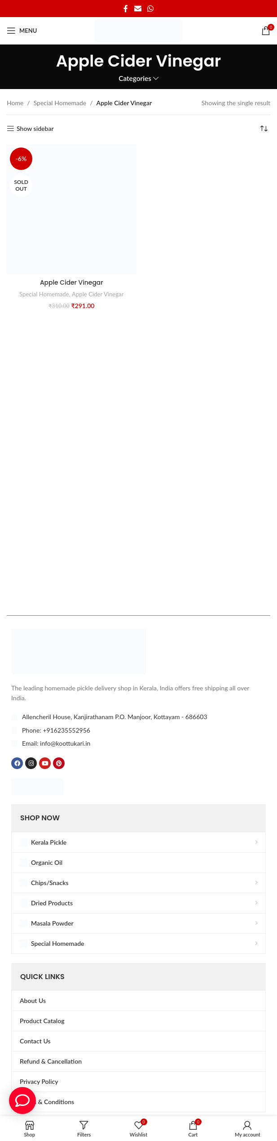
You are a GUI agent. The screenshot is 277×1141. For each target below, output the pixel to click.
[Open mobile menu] (21, 31)
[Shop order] (263, 128)
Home (15, 103)
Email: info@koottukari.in (56, 743)
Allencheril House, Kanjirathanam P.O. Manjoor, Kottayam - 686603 (114, 716)
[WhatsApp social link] (151, 8)
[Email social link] (137, 8)
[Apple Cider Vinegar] (71, 209)
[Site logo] (138, 30)
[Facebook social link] (125, 8)
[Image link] (78, 650)
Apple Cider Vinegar (71, 282)
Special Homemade (60, 103)
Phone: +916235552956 (56, 730)
